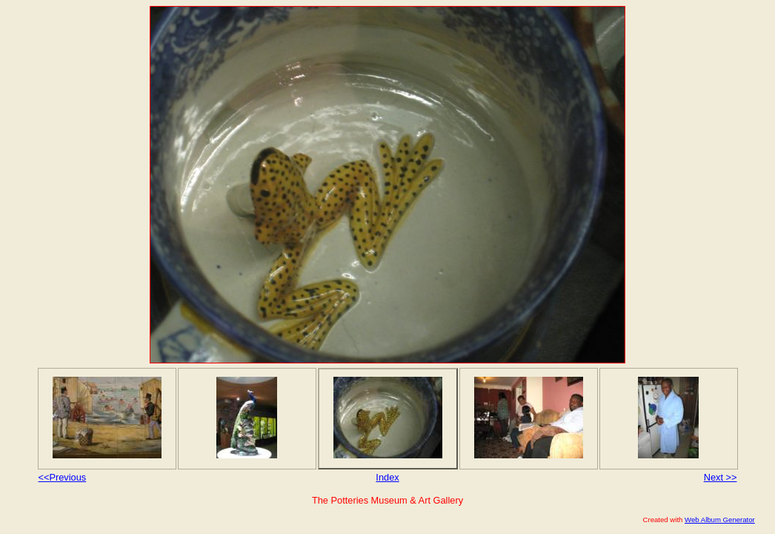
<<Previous (63, 477)
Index (387, 477)
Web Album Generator (720, 519)
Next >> (720, 477)
